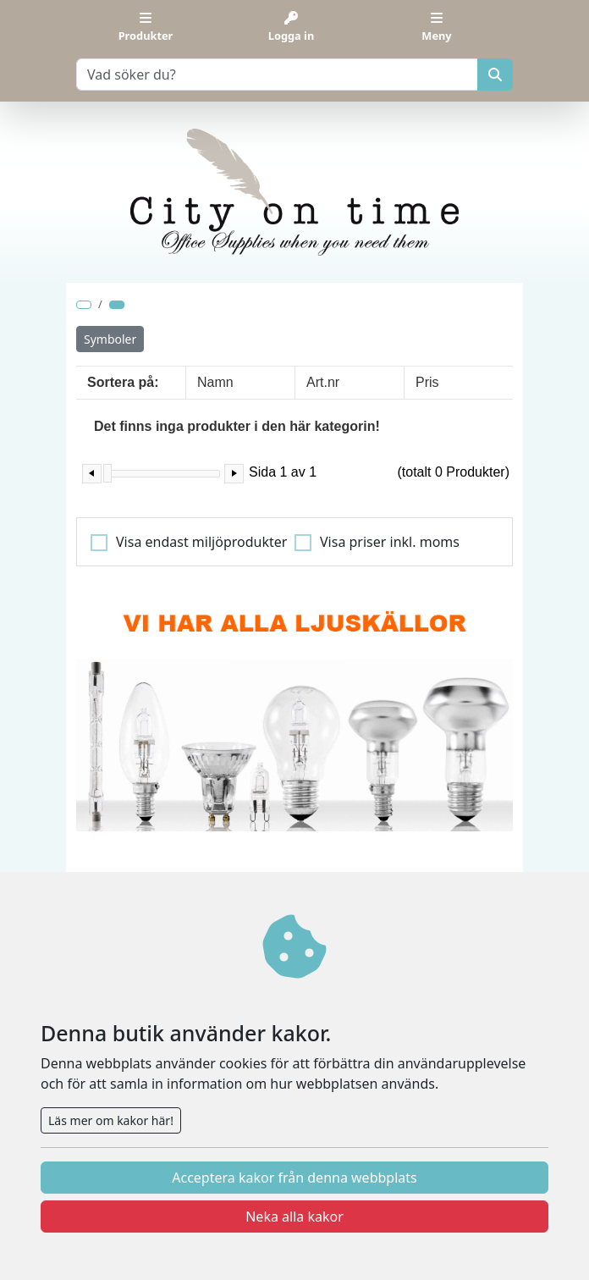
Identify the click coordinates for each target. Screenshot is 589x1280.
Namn (215, 382)
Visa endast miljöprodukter (201, 541)
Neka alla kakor (294, 1216)
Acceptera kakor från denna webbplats (294, 1177)
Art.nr (322, 382)
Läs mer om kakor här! (110, 1120)
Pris (427, 382)
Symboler (110, 339)
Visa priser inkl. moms (390, 541)
